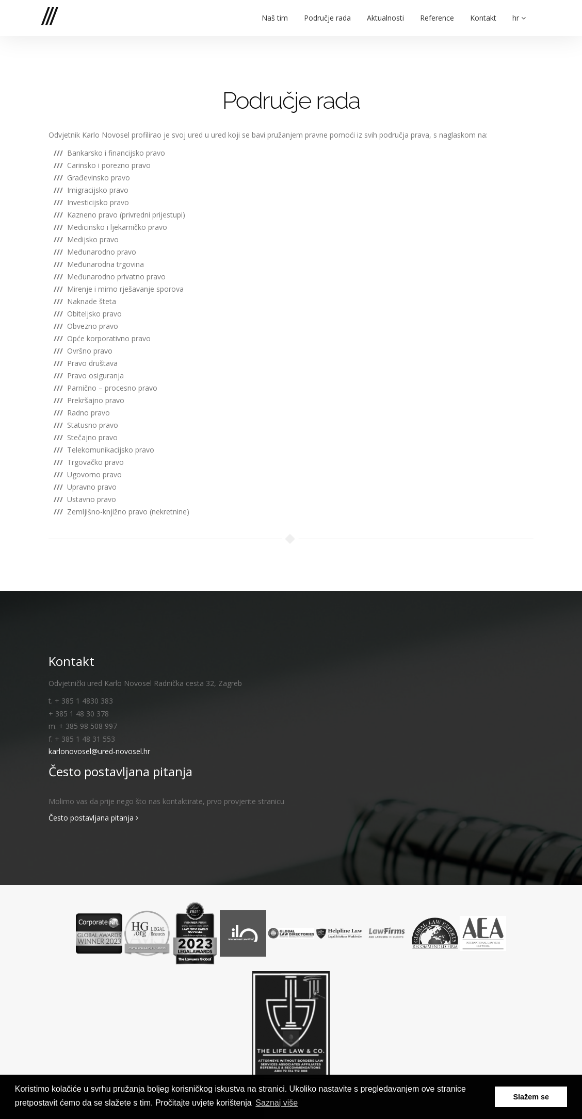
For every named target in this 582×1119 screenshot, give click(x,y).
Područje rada (327, 11)
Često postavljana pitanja (93, 818)
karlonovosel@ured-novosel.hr (99, 751)
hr (519, 11)
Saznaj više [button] (276, 1102)
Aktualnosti (385, 11)
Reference (437, 11)
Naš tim (275, 11)
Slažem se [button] (531, 1097)
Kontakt (483, 11)
